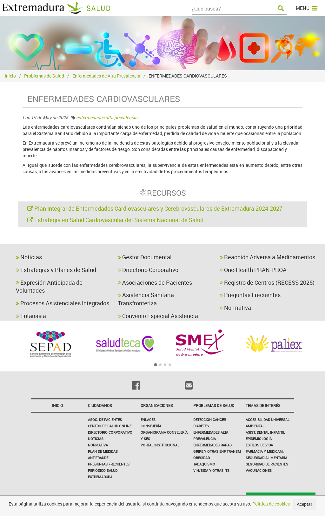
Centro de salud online (109, 426)
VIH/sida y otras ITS (211, 470)
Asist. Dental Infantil (265, 432)
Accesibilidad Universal (267, 419)
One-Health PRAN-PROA (253, 270)
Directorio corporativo (110, 432)
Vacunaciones (259, 470)
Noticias (29, 257)
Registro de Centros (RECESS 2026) (267, 282)
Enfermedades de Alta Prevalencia (106, 76)
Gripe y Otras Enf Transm (217, 451)
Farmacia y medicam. (265, 451)
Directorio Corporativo (148, 270)
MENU (306, 8)
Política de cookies (271, 504)
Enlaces (148, 419)
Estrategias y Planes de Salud (56, 270)
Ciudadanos (100, 405)
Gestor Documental (145, 257)
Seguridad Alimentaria (266, 457)
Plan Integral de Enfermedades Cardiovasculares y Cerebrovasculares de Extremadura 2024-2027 (154, 208)
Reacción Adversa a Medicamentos (267, 257)
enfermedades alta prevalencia (106, 117)
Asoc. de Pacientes (105, 419)
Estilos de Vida (259, 445)
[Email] (188, 385)
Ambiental (255, 426)
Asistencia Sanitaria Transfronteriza (146, 299)
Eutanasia (31, 316)
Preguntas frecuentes (108, 464)
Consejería (151, 426)
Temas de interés (263, 405)
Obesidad (201, 457)
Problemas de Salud (44, 76)
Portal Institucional (160, 445)
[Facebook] (136, 385)
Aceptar (304, 504)
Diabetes (201, 426)
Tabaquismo (204, 464)
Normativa (235, 307)
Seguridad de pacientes (267, 464)
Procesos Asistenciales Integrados (62, 303)
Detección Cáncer (209, 419)
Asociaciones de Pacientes (155, 282)
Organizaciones (157, 405)
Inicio (10, 76)
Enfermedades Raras (212, 445)
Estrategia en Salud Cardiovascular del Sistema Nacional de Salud (115, 220)
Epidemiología (259, 438)
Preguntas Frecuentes (250, 295)
